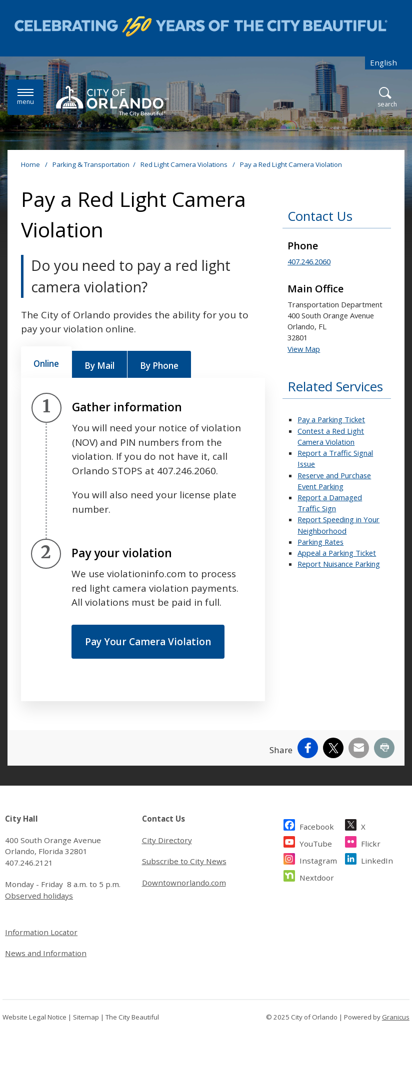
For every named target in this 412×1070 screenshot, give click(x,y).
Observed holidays (39, 896)
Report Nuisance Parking (339, 564)
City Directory (167, 840)
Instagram (318, 859)
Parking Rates (321, 542)
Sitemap (86, 1017)
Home (30, 164)
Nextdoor (317, 876)
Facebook (317, 825)
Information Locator (41, 932)
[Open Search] (387, 97)
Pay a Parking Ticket (331, 419)
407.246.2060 (309, 261)
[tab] (46, 362)
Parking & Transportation (91, 164)
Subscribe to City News (184, 861)
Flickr (370, 842)
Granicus (396, 1017)
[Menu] (26, 97)
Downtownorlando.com (184, 883)
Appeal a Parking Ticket (337, 553)
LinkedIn (377, 859)
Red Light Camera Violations (184, 164)
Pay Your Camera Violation (148, 641)
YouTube (316, 842)
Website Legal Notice (34, 1017)
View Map (304, 349)
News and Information (45, 953)
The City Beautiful (132, 1017)
